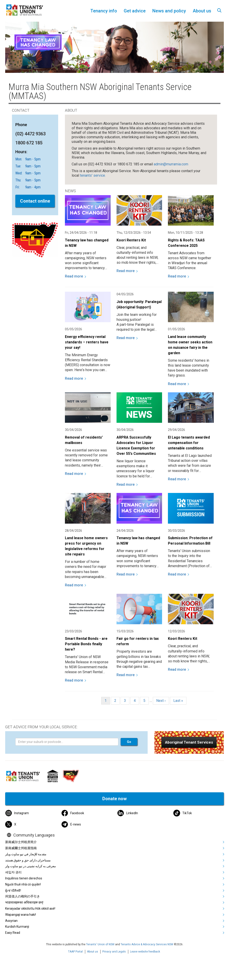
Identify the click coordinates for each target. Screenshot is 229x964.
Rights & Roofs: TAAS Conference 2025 (186, 243)
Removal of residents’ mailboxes (84, 440)
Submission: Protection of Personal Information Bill (190, 541)
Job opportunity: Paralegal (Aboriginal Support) (139, 304)
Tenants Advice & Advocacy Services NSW (147, 944)
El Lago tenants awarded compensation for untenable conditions (189, 442)
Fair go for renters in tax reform (138, 641)
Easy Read (12, 932)
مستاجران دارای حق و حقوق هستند (28, 860)
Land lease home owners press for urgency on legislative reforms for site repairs (86, 546)
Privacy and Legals (114, 951)
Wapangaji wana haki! (20, 914)
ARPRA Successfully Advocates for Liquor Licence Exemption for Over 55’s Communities (136, 445)
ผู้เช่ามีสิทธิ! (13, 890)
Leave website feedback (145, 951)
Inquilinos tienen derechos (23, 878)
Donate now (114, 798)
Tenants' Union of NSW (100, 944)
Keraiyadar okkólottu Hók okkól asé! (30, 908)
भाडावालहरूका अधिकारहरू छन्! (24, 902)
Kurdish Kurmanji (17, 926)
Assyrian (11, 920)
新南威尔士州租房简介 (21, 842)
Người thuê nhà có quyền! (23, 884)
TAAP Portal (75, 951)
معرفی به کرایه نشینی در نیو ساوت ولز (30, 866)
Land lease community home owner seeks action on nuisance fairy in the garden (190, 345)
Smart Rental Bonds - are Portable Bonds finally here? (86, 644)
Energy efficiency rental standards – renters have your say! (86, 342)
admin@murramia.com (171, 164)
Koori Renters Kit (131, 240)
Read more (74, 276)
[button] (189, 742)
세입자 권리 (13, 872)
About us (92, 951)
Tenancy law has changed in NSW (86, 243)
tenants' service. (93, 175)
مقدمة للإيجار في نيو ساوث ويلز (25, 854)
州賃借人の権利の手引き (22, 896)
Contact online (35, 201)
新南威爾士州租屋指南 (21, 848)
